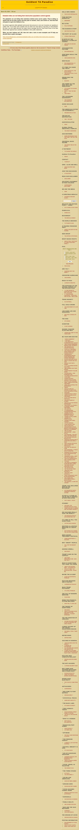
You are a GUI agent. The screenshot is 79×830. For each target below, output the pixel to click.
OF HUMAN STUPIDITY (69, 705)
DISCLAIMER (67, 178)
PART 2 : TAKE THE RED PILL (70, 91)
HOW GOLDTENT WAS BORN (69, 167)
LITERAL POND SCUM (69, 36)
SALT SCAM (67, 454)
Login (36, 7)
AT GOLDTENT (67, 173)
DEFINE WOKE (67, 637)
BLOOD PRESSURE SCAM (70, 359)
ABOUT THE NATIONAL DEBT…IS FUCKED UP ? (70, 567)
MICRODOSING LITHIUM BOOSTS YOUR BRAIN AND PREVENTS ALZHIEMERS (70, 428)
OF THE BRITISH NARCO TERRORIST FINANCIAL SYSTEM (70, 491)
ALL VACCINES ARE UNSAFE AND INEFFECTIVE (71, 648)
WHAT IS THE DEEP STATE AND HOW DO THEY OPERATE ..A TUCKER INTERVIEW (70, 613)
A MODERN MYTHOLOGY (70, 584)
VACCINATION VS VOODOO (70, 799)
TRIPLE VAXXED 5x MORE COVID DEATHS (70, 761)
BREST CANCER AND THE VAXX (70, 361)
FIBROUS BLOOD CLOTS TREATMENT (70, 396)
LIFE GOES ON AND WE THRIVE (70, 44)
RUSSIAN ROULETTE (69, 673)
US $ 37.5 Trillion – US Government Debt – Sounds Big (70, 570)
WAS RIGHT (67, 551)
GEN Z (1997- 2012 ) (70, 259)
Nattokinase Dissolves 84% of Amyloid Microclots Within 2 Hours (71, 441)
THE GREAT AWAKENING (70, 130)
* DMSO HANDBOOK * (69, 339)
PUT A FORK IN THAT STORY (71, 207)
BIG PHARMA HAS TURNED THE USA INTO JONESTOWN (71, 531)
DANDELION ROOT (68, 378)
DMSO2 (66, 387)
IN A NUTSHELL (68, 301)
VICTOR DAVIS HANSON (70, 523)
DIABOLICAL (67, 212)
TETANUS (66, 461)
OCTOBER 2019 (68, 729)
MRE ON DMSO (68, 430)
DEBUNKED (67, 20)
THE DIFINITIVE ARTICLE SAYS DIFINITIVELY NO (70, 516)
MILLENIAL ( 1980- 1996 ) (71, 257)
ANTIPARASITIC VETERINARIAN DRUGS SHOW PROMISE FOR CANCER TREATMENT (69, 356)
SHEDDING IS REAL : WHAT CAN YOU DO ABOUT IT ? (70, 457)
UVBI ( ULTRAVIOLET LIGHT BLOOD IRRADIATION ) (70, 476)
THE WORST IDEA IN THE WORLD (70, 145)
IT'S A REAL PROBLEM (69, 590)
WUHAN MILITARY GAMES (70, 786)
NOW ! (65, 124)
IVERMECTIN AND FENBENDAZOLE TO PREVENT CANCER (69, 414)
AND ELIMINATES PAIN (69, 57)
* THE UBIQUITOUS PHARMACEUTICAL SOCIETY (71, 342)
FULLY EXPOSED (68, 25)
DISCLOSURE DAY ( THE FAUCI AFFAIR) (70, 71)
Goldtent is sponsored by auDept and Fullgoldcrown (41, 50)
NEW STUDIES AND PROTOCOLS (69, 445)
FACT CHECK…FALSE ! (69, 500)
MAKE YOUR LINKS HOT (70, 826)
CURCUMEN (67, 377)
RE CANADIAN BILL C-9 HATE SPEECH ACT (69, 64)
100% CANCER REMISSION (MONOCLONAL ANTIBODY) (70, 345)
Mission (66, 156)
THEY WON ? (67, 93)
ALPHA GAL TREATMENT (70, 349)
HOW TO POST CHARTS (70, 825)
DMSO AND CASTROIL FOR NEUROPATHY (70, 385)
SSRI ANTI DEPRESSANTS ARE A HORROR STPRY (70, 459)
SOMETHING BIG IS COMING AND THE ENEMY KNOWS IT (71, 509)
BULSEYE (66, 80)
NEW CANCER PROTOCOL (70, 443)
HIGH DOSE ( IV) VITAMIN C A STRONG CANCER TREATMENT (70, 406)
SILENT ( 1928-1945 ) (70, 252)
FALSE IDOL (67, 597)
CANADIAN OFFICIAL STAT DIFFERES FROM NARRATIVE (70, 758)
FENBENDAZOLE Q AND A (70, 393)
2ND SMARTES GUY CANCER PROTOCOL (69, 347)
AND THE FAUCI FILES (69, 31)
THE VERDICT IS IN (69, 768)
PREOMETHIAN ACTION (70, 112)
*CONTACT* (67, 161)
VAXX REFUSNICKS (69, 812)
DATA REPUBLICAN (69, 51)
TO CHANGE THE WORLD (70, 151)
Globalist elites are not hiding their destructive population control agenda (26, 16)
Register (44, 7)
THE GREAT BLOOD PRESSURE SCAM (69, 465)
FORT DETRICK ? (68, 728)
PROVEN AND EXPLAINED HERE (70, 660)
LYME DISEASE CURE (69, 424)
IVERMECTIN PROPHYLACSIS (68, 418)
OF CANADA (67, 321)
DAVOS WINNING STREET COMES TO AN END (70, 712)
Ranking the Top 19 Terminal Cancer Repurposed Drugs (70, 453)
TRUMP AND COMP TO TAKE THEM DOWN (71, 333)
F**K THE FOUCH (68, 750)
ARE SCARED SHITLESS (70, 804)
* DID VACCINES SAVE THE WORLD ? (70, 643)
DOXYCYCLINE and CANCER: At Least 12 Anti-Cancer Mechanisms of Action (70, 390)
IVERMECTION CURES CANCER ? (69, 421)
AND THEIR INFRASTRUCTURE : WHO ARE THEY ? (70, 559)
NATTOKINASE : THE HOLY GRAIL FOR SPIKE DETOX (70, 435)
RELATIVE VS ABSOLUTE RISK (70, 315)
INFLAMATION (67, 409)
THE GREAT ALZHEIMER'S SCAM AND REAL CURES (70, 463)
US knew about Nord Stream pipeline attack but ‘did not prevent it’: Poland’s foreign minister (35, 48)
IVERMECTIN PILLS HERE (70, 416)
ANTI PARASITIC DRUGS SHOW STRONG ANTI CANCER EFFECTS (70, 352)
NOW (65, 106)
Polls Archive (67, 266)
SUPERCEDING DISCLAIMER (68, 186)
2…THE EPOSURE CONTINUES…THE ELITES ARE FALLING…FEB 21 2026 (70, 295)
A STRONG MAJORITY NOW (71, 665)
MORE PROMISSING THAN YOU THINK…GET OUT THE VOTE (70, 137)
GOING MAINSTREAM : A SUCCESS (70, 539)
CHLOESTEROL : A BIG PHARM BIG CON (69, 374)
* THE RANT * (67, 340)
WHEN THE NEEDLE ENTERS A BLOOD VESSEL (70, 675)
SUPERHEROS (67, 688)
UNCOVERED (67, 277)
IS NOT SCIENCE (68, 326)
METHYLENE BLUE (68, 425)
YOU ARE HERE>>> (69, 774)
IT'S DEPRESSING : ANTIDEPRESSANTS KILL (70, 411)
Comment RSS (6, 43)
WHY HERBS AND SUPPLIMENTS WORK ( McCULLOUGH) (69, 479)
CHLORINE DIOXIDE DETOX (71, 375)
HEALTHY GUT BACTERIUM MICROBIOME (70, 403)
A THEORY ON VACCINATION (67, 646)
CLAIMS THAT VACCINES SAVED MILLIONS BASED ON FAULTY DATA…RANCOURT (71, 652)
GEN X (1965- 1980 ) (70, 256)
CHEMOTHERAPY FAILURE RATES (70, 371)
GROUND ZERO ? (68, 695)
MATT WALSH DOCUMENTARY (68, 721)
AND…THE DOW (68, 119)
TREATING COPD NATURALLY (68, 471)
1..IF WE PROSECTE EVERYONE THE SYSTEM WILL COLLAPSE (70, 291)
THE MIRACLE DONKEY (70, 218)
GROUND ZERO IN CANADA (71, 817)
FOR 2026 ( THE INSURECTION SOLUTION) (70, 506)
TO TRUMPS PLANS (69, 223)
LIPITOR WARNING (68, 423)
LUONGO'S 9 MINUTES (69, 282)
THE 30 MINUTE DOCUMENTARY (68, 100)
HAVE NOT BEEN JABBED (70, 781)
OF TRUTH (66, 773)
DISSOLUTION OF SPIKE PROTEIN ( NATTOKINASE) (70, 380)
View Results (69, 263)
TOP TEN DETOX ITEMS (70, 469)
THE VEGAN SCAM (68, 467)
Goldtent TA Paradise (39, 2)
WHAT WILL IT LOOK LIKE (70, 603)
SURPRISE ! (67, 810)
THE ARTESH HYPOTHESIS (70, 236)
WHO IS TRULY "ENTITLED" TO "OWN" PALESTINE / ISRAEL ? (70, 242)
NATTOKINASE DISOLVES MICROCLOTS (70, 438)
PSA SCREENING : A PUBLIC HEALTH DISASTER (71, 450)
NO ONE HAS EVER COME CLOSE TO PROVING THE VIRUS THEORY (70, 622)
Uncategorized (18, 42)
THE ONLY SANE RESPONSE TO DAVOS (71, 736)
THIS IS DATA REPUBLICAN (70, 14)
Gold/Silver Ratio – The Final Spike (10, 50)
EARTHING (67, 392)
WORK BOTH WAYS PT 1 (70, 700)
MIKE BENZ (67, 610)
